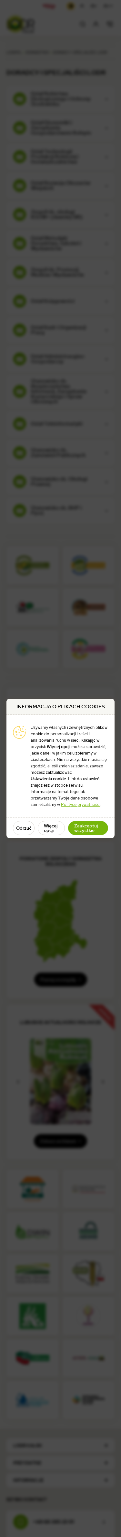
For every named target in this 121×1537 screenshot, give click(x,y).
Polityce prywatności (80, 804)
